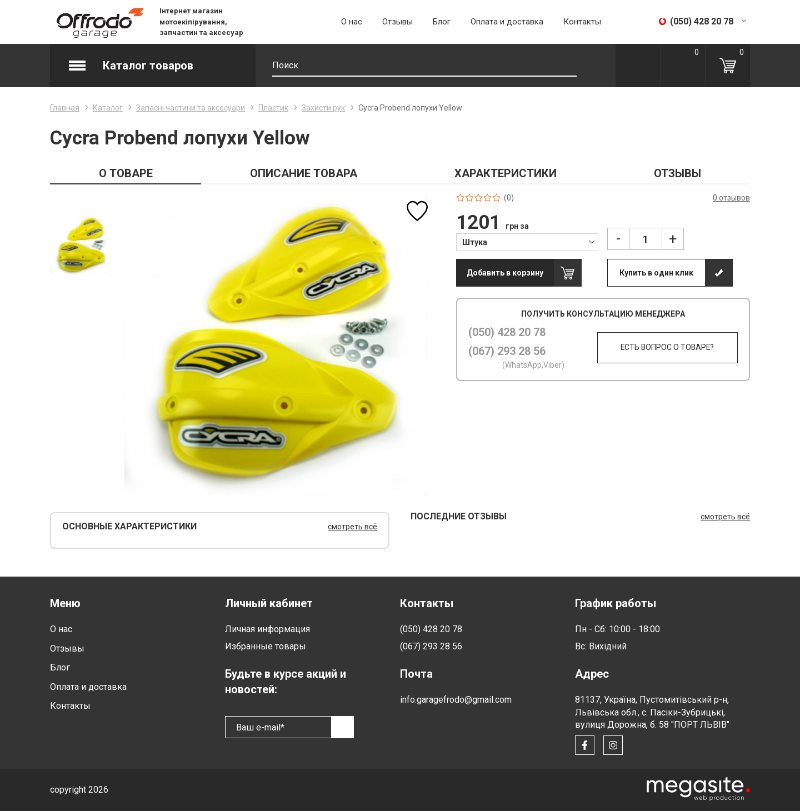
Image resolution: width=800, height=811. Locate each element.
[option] (81, 245)
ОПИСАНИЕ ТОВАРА (303, 173)
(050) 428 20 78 (507, 332)
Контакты (582, 22)
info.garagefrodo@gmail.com (456, 699)
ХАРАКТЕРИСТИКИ (505, 173)
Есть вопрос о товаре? (666, 347)
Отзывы (397, 22)
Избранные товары (265, 646)
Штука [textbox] (474, 242)
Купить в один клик (656, 272)
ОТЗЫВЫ (677, 173)
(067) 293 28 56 (507, 351)
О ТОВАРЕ (126, 173)
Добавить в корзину (505, 272)
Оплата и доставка (507, 22)
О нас (351, 22)
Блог (442, 22)
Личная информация (267, 629)
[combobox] (527, 241)
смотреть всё (352, 526)
